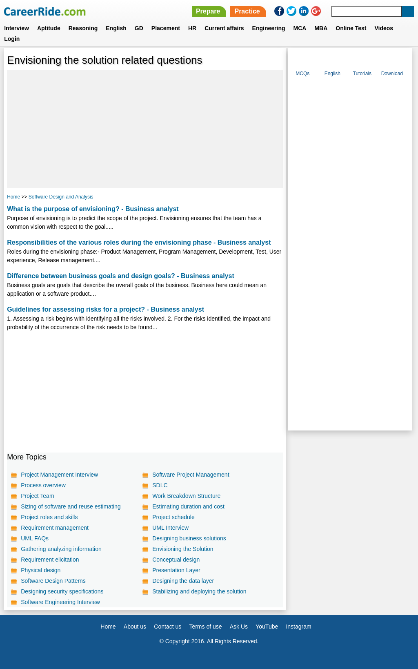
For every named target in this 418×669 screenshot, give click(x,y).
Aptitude (48, 28)
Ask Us (239, 626)
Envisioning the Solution (182, 549)
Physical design (40, 570)
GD (139, 28)
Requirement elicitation (50, 559)
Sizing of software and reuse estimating (70, 506)
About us (135, 626)
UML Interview (170, 527)
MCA (300, 28)
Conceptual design (176, 559)
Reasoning (83, 28)
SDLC (159, 485)
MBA (320, 28)
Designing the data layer (183, 581)
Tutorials (362, 73)
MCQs (302, 73)
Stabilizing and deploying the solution (199, 591)
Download (392, 73)
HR (192, 28)
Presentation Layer (176, 570)
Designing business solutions (189, 538)
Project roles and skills (49, 517)
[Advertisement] (145, 129)
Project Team (37, 496)
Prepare (208, 11)
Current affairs (224, 28)
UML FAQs (35, 538)
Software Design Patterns (53, 581)
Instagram (298, 626)
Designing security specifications (62, 591)
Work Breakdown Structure (186, 496)
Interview (16, 28)
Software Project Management (190, 474)
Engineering (268, 28)
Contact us (167, 626)
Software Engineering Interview (60, 602)
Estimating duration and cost (188, 506)
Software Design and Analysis (61, 197)
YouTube (267, 626)
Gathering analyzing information (61, 549)
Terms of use (205, 626)
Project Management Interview (59, 474)
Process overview (43, 485)
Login (12, 39)
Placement (165, 28)
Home (13, 197)
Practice (247, 11)
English (116, 28)
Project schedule (173, 517)
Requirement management (55, 527)
